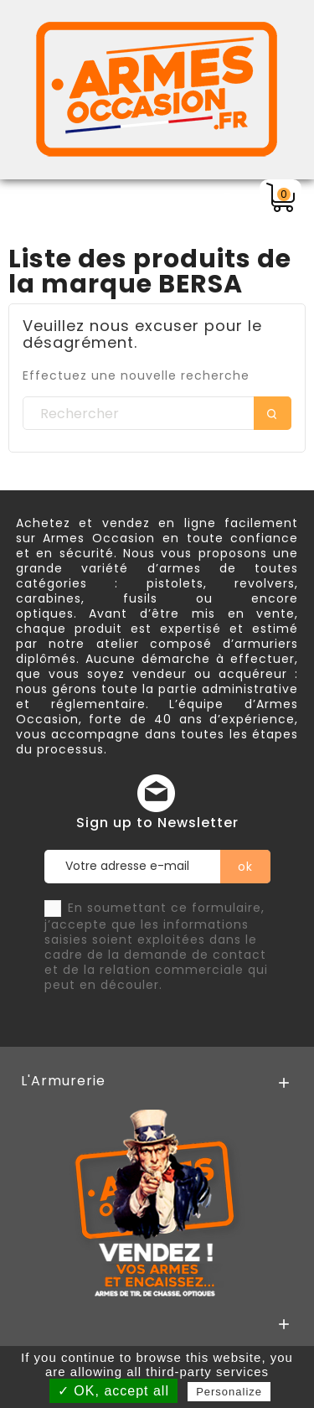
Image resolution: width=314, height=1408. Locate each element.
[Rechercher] (157, 414)
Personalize (229, 1391)
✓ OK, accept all (113, 1391)
